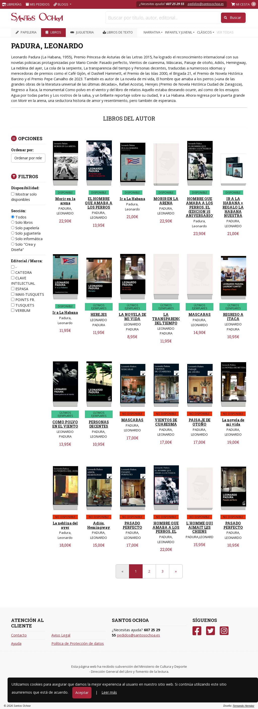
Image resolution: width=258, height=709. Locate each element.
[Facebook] (196, 631)
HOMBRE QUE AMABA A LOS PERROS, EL (165, 527)
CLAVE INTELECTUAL (23, 281)
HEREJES (98, 314)
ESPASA (19, 288)
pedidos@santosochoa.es (206, 4)
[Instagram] (224, 631)
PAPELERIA (26, 32)
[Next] (176, 571)
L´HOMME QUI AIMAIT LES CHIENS (199, 527)
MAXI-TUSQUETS (27, 294)
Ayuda (16, 643)
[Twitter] (210, 631)
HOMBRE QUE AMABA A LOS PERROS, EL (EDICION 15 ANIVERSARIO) (200, 207)
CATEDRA (21, 272)
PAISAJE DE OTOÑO (199, 422)
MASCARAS (199, 314)
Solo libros (22, 222)
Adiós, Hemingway (98, 525)
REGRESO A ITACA (233, 316)
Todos (18, 217)
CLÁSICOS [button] (205, 32)
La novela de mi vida (233, 422)
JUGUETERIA (82, 32)
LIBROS (53, 32)
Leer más (109, 692)
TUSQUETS (22, 305)
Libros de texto (118, 32)
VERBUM (20, 310)
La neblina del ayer (65, 525)
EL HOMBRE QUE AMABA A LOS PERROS (98, 203)
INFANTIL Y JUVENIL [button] (179, 32)
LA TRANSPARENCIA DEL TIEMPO (168, 318)
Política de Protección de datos (77, 643)
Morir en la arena (65, 200)
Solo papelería (25, 228)
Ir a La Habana (132, 198)
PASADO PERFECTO (132, 525)
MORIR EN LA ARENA (165, 200)
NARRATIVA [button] (152, 32)
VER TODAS (225, 32)
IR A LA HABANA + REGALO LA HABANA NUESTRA (233, 207)
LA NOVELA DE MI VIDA (132, 316)
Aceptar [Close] (81, 692)
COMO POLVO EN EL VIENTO (65, 424)
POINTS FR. (23, 299)
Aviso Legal (60, 635)
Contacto (19, 635)
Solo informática (27, 238)
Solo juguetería (26, 233)
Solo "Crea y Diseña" (23, 247)
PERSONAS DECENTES (99, 424)
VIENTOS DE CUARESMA (166, 422)
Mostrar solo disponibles (24, 197)
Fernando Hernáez (243, 705)
